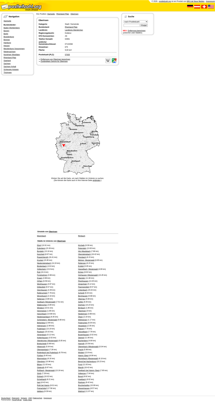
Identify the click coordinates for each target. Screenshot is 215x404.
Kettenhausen (42, 338)
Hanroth (81, 344)
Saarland (7, 61)
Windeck (40, 308)
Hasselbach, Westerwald (88, 269)
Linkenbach (82, 290)
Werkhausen (42, 284)
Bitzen (39, 364)
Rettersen (82, 263)
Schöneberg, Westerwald (47, 320)
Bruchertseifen (84, 385)
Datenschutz (37, 398)
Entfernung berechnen (137, 31)
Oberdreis (41, 362)
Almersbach (41, 335)
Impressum (210, 1)
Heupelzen (82, 326)
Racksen (81, 382)
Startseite (7, 21)
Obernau (81, 299)
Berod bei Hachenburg (87, 362)
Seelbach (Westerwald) (46, 302)
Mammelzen (42, 359)
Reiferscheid (42, 293)
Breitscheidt (41, 344)
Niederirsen (82, 314)
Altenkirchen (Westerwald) (47, 341)
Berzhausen (83, 296)
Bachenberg (83, 341)
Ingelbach (82, 379)
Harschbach (42, 314)
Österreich (15, 398)
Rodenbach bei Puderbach (47, 353)
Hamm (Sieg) (83, 356)
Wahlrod (81, 391)
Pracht (80, 350)
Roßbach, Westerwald (46, 370)
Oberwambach (43, 350)
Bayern (6, 31)
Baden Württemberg (12, 28)
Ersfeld (81, 266)
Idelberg (40, 391)
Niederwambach (43, 317)
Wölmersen (82, 320)
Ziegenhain (82, 284)
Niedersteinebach (44, 263)
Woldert (81, 353)
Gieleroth (40, 367)
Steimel (81, 338)
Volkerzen (82, 373)
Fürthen (40, 356)
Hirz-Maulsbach (84, 251)
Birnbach (81, 308)
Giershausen (42, 290)
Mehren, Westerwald (86, 260)
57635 (67, 55)
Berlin (6, 34)
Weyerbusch (42, 296)
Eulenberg (41, 248)
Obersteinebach (84, 254)
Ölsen (80, 317)
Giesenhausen (84, 388)
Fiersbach (82, 257)
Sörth (39, 373)
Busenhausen (83, 335)
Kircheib (81, 245)
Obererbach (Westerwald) (88, 347)
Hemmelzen (42, 311)
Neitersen (41, 299)
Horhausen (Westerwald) (88, 275)
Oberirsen (74, 14)
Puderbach (41, 329)
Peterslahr (82, 248)
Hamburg (7, 43)
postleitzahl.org (165, 1)
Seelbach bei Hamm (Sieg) (88, 370)
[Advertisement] (77, 88)
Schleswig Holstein (11, 70)
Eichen (81, 272)
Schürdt (81, 293)
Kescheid (40, 254)
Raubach (40, 332)
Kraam (39, 278)
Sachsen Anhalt (10, 67)
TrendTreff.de (17, 400)
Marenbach (41, 236)
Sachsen (7, 64)
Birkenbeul (41, 323)
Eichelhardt (41, 379)
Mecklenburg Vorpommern (14, 49)
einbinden (96, 180)
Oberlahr (81, 278)
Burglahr (40, 251)
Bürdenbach (42, 266)
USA (30, 398)
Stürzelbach (82, 332)
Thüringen (8, 73)
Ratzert (81, 329)
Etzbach (40, 376)
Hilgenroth (41, 347)
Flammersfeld (83, 287)
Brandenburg (9, 37)
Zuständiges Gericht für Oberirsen (54, 61)
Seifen (80, 302)
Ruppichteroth (42, 257)
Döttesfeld (41, 287)
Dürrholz (81, 305)
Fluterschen (82, 323)
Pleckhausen (83, 281)
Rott (38, 272)
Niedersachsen (10, 52)
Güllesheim (41, 269)
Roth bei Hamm (43, 385)
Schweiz (24, 398)
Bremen (7, 40)
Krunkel (40, 260)
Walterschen (42, 305)
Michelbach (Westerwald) (88, 359)
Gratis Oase (27, 400)
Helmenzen (41, 326)
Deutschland (5, 398)
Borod (80, 376)
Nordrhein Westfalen (12, 55)
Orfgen (40, 281)
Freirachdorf (42, 388)
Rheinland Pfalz (10, 58)
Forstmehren (42, 275)
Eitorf (39, 245)
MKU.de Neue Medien (195, 1)
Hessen (7, 46)
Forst (80, 364)
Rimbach (81, 236)
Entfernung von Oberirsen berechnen (55, 59)
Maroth (81, 367)
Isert (38, 382)
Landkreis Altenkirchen (74, 30)
